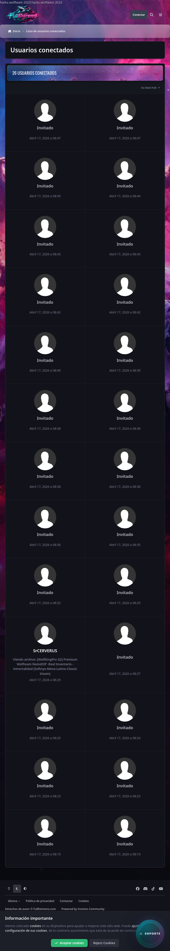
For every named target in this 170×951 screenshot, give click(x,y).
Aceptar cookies (69, 943)
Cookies (83, 901)
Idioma (14, 901)
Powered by (83, 909)
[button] (150, 933)
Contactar (66, 901)
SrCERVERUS (45, 650)
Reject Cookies (104, 943)
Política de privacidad (40, 901)
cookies (35, 926)
